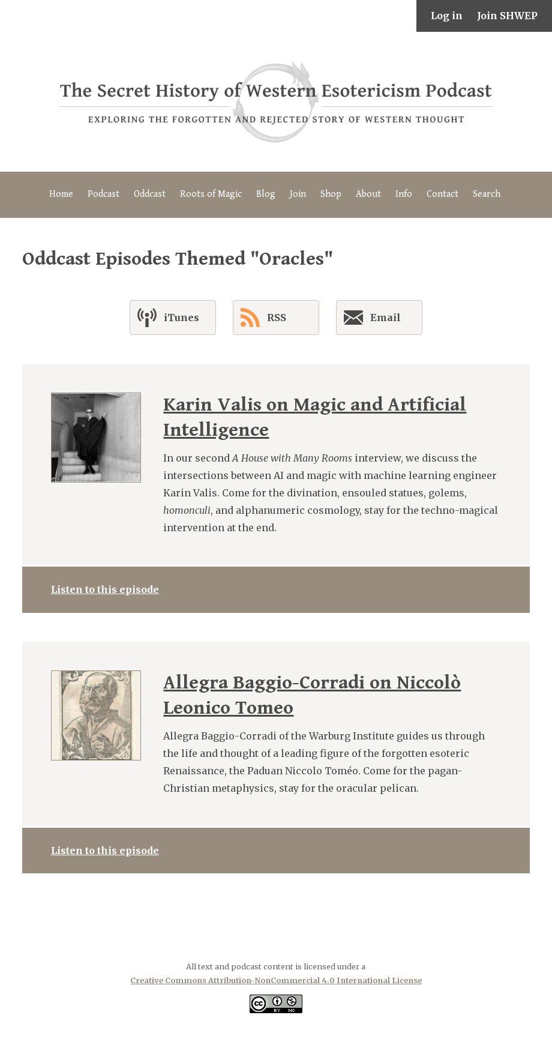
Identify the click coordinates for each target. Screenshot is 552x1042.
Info (403, 194)
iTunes (168, 317)
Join (298, 194)
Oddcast (150, 194)
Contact (442, 194)
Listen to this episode (105, 589)
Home (61, 194)
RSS (263, 317)
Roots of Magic (211, 194)
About (368, 194)
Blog (265, 194)
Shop (330, 194)
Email (372, 320)
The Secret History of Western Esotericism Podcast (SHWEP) (276, 102)
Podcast (103, 194)
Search (486, 194)
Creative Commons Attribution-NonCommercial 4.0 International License (276, 980)
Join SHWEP (507, 16)
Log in (447, 16)
